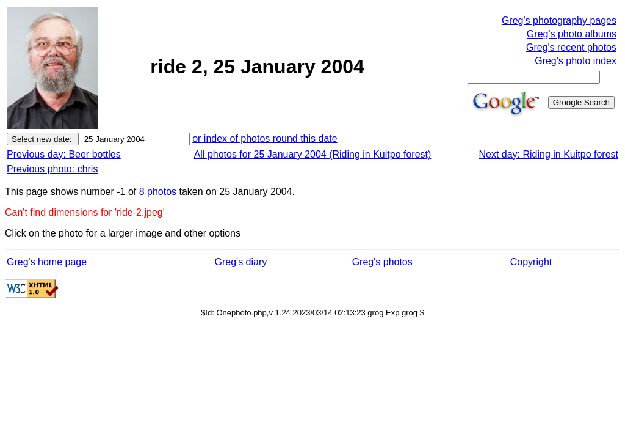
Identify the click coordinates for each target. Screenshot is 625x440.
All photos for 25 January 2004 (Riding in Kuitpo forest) (313, 154)
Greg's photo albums (571, 34)
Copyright (531, 262)
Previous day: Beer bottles (64, 154)
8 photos (157, 191)
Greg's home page (47, 262)
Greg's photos (382, 262)
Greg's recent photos (571, 47)
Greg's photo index (575, 61)
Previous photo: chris (52, 169)
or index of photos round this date (265, 138)
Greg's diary (241, 262)
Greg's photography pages (559, 20)
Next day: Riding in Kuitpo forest (548, 154)
